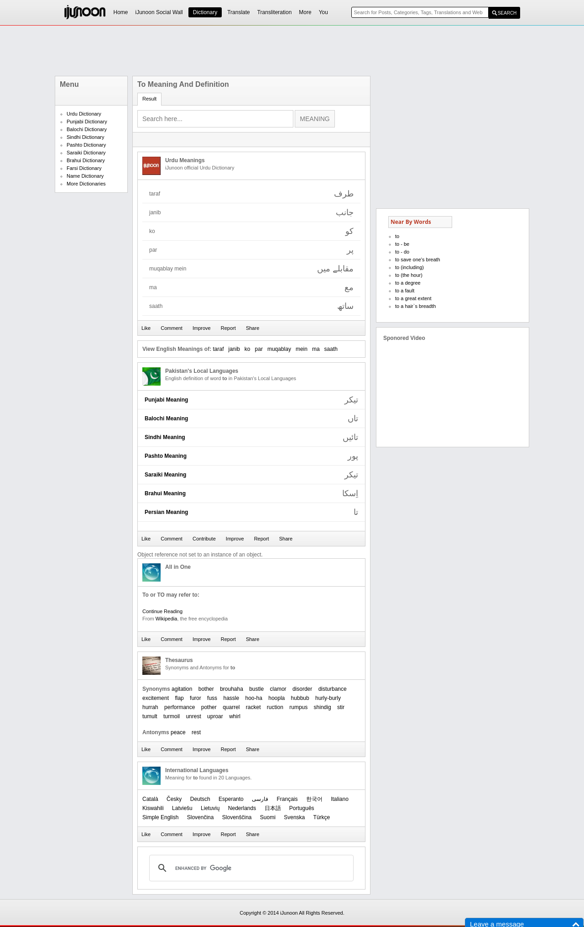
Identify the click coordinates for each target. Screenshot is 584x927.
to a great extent (413, 298)
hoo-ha (253, 698)
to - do (402, 251)
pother (209, 707)
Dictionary (205, 12)
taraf (218, 349)
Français (286, 799)
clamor (278, 689)
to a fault (404, 290)
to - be (402, 244)
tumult (149, 716)
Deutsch (200, 799)
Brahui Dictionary (86, 160)
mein (302, 349)
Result (149, 98)
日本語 (273, 808)
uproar (215, 716)
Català (150, 799)
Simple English (160, 817)
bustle (256, 689)
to (397, 236)
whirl (234, 716)
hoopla (276, 698)
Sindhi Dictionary (85, 137)
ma (316, 349)
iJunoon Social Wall (159, 12)
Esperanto (231, 799)
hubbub (300, 698)
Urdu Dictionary (84, 114)
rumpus (298, 707)
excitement (155, 698)
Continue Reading (162, 611)
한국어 (314, 799)
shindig (322, 707)
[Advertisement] (292, 50)
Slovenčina (200, 817)
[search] (250, 868)
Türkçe (321, 817)
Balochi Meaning (166, 418)
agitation (182, 689)
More (305, 12)
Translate (238, 12)
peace (178, 732)
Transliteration (274, 12)
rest (196, 732)
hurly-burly (328, 698)
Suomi (268, 817)
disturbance (332, 689)
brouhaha (231, 689)
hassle (231, 698)
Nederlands (242, 808)
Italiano (340, 799)
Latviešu (182, 808)
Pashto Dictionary (86, 145)
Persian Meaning (166, 512)
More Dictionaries (86, 183)
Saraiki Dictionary (86, 152)
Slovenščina (237, 817)
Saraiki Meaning (165, 474)
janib (234, 349)
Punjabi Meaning (166, 400)
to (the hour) (408, 275)
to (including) (409, 267)
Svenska (294, 817)
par (259, 349)
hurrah (150, 707)
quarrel (231, 707)
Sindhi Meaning (165, 437)
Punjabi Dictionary (87, 121)
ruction (275, 707)
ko (247, 349)
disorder (302, 689)
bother (206, 689)
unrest (193, 716)
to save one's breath (417, 259)
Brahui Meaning (165, 493)
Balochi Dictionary (87, 129)
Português (301, 808)
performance (179, 707)
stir (340, 707)
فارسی (260, 799)
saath (331, 349)
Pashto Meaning (166, 456)
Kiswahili (153, 808)
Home (121, 12)
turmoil (171, 716)
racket (253, 707)
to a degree (408, 283)
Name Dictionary (85, 176)
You (323, 12)
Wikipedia (166, 618)
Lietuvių (210, 808)
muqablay (279, 349)
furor (195, 698)
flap (179, 698)
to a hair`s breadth (415, 306)
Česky (174, 799)
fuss (212, 698)
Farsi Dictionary (84, 168)
